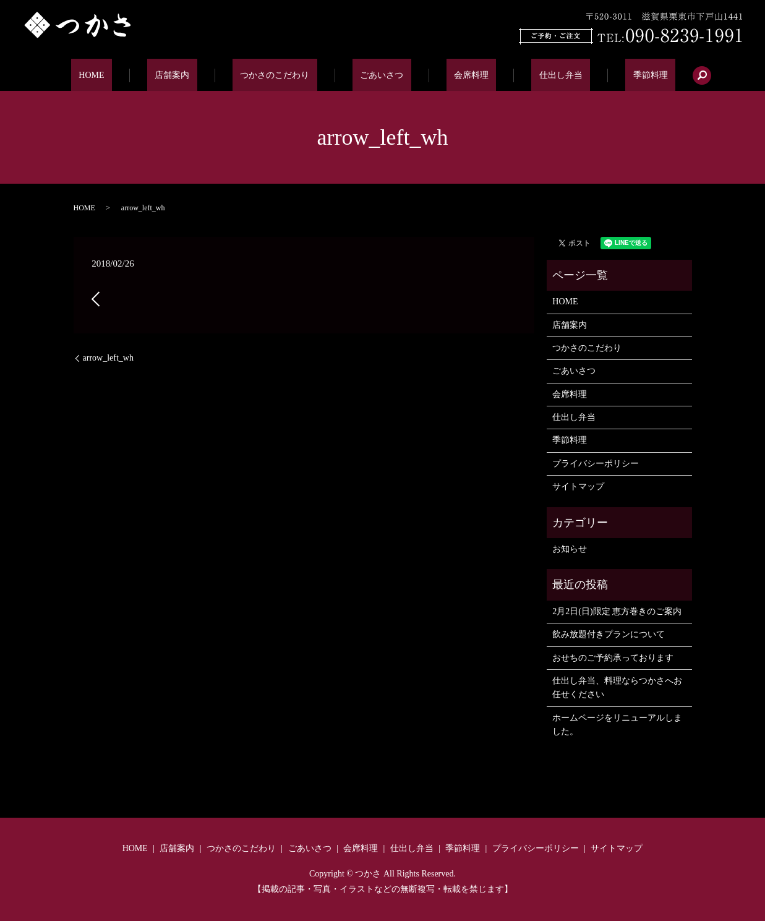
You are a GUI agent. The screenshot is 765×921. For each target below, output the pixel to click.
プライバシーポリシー (595, 463)
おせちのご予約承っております (612, 657)
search (648, 75)
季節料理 (604, 75)
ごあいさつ (381, 75)
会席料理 (455, 75)
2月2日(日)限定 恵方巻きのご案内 (617, 611)
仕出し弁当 (530, 75)
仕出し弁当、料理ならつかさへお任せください (617, 687)
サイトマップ (578, 486)
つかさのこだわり (290, 75)
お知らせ (569, 549)
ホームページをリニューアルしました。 (617, 724)
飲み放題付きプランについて (608, 634)
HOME (137, 75)
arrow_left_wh (108, 357)
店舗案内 (203, 75)
